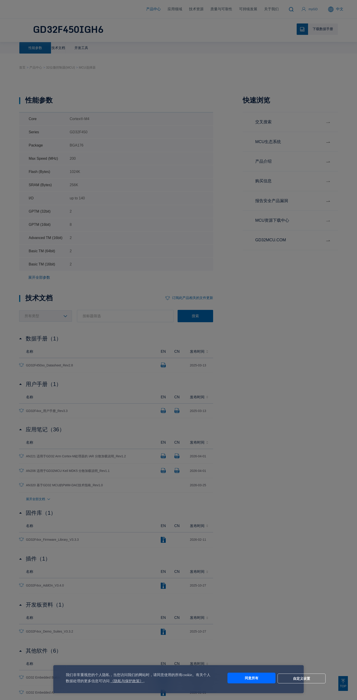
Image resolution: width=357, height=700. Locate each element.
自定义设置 (274, 678)
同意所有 (236, 678)
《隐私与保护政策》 (134, 681)
